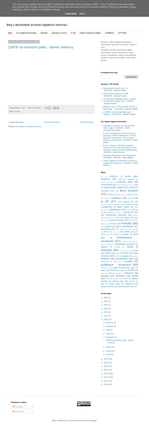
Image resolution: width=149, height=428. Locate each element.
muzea (117, 247)
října (108, 330)
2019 (106, 316)
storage (17, 111)
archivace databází (126, 179)
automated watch (108, 191)
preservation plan (124, 258)
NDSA (122, 250)
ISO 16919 (114, 234)
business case (132, 194)
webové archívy (107, 286)
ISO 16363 (125, 232)
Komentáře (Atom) (33, 126)
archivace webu (125, 182)
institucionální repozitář (130, 229)
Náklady (130, 247)
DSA (136, 212)
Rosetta (122, 270)
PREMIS (105, 258)
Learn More (71, 14)
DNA (134, 210)
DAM (129, 204)
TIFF (108, 279)
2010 (106, 384)
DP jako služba (107, 212)
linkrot (134, 241)
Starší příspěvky (87, 122)
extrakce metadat (116, 220)
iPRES (106, 232)
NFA (128, 250)
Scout (103, 273)
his (102, 226)
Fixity (105, 224)
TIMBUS (116, 279)
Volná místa (114, 284)
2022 (106, 305)
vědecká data (118, 281)
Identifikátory (106, 229)
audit (131, 187)
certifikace (116, 198)
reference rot (105, 268)
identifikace (127, 226)
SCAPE (131, 270)
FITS (136, 220)
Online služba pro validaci (90, 33)
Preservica (105, 261)
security (118, 273)
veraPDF (132, 281)
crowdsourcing (106, 204)
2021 (106, 309)
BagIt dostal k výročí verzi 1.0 (115, 88)
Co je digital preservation (26, 33)
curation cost (119, 204)
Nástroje (44, 33)
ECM (118, 218)
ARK (129, 185)
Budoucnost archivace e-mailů (115, 94)
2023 (106, 301)
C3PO (106, 198)
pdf (117, 253)
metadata (120, 244)
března (109, 351)
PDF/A (125, 253)
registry (132, 268)
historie (109, 226)
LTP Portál (122, 33)
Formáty (126, 223)
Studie (135, 276)
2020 (106, 312)
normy (135, 250)
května (109, 347)
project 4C (117, 261)
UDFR (125, 279)
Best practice (129, 190)
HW (117, 226)
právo (134, 256)
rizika (103, 270)
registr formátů (119, 268)
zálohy (131, 286)
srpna (108, 334)
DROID (127, 212)
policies (125, 256)
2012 (106, 377)
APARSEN (113, 176)
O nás (73, 33)
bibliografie (111, 194)
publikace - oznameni (116, 264)
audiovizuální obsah (113, 187)
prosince (110, 323)
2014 (106, 370)
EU (105, 220)
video (103, 284)
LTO (102, 244)
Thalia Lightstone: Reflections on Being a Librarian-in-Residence (120, 162)
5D (102, 176)
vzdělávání (129, 284)
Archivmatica (121, 185)
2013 (106, 373)
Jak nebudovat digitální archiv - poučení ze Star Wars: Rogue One (119, 100)
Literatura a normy (59, 33)
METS (132, 244)
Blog (10, 33)
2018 (106, 319)
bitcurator (121, 194)
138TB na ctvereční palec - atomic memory (40, 47)
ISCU (114, 232)
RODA (112, 270)
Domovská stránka (52, 122)
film (129, 220)
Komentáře (18, 412)
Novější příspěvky (16, 122)
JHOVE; (125, 234)
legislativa (125, 241)
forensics (113, 224)
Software (128, 273)
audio (136, 185)
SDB (110, 273)
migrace (104, 247)
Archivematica (107, 185)
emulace (126, 218)
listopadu (110, 326)
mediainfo (109, 244)
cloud (129, 198)
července (110, 337)
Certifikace (109, 33)
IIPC (117, 229)
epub (136, 218)
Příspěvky (18, 407)
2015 (106, 366)
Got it (82, 14)
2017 (106, 359)
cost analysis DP (125, 202)
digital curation (123, 207)
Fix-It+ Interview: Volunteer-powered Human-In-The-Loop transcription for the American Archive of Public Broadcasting (120, 147)
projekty (129, 261)
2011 (106, 381)
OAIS (107, 253)
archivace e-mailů (107, 182)
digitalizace (115, 209)
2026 (106, 298)
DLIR (127, 210)
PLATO (116, 256)
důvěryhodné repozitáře (116, 215)
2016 (106, 363)
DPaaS (118, 212)
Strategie (120, 276)
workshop (121, 286)
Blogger (93, 420)
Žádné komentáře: (34, 108)
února (108, 354)
